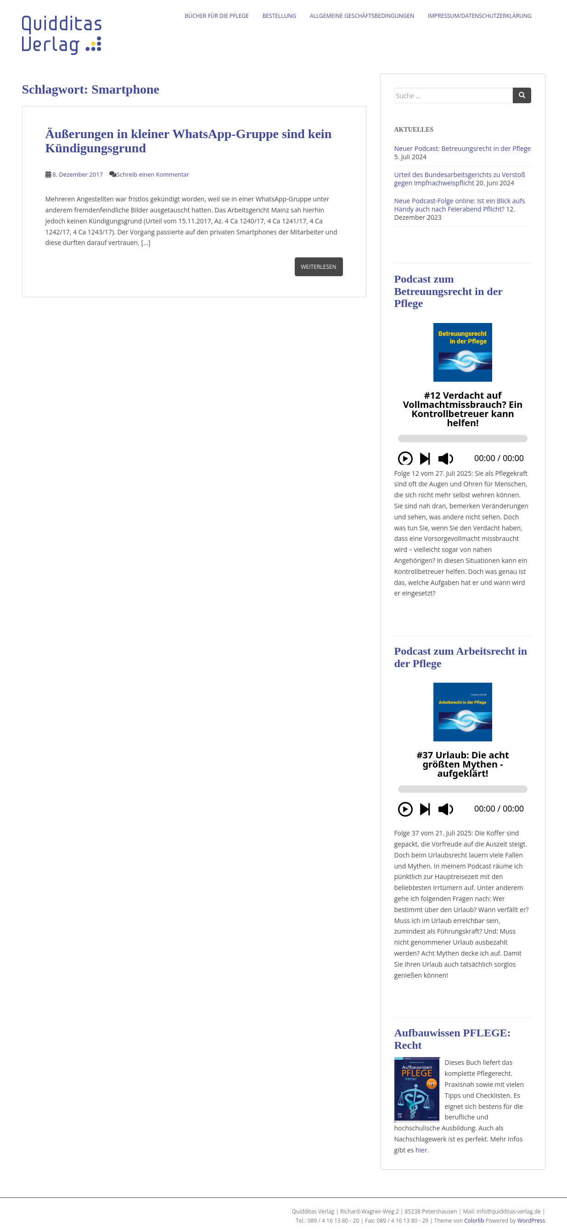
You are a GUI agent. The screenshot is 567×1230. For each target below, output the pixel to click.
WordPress (531, 1220)
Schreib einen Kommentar (153, 174)
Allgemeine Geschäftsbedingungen (362, 16)
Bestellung (279, 16)
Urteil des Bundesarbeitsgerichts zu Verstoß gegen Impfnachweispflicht (459, 178)
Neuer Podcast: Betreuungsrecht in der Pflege (462, 148)
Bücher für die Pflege (217, 16)
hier (421, 1150)
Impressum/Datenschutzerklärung (480, 16)
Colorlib (474, 1220)
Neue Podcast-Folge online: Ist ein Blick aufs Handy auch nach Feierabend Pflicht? (459, 204)
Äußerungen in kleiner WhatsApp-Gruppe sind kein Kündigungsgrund (188, 141)
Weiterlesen (319, 267)
